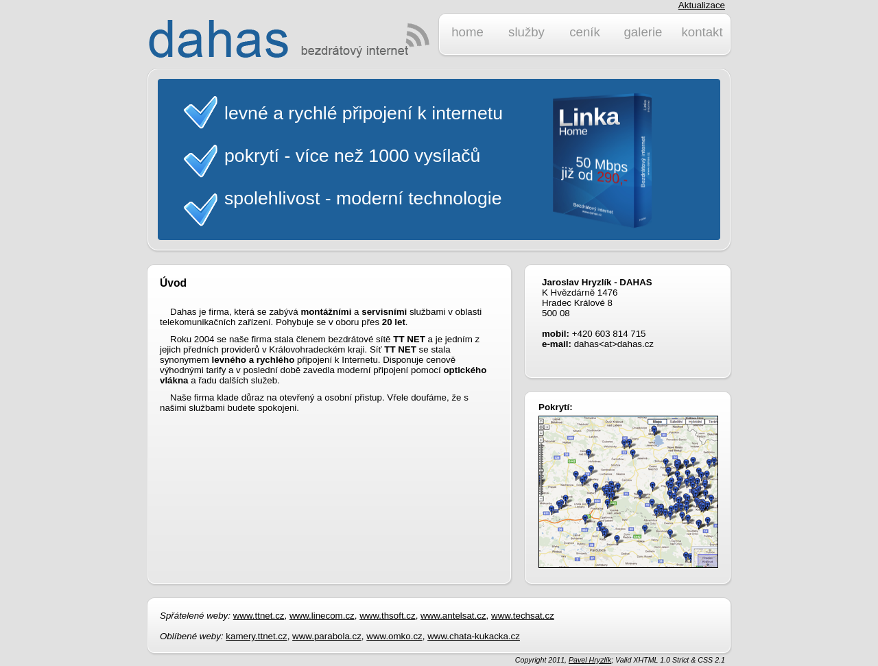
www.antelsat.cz (453, 615)
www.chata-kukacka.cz (473, 636)
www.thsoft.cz (387, 615)
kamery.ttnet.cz (256, 636)
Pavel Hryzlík (590, 660)
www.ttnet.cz (259, 615)
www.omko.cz (394, 636)
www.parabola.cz (326, 636)
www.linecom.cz (322, 615)
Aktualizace (701, 5)
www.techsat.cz (522, 615)
